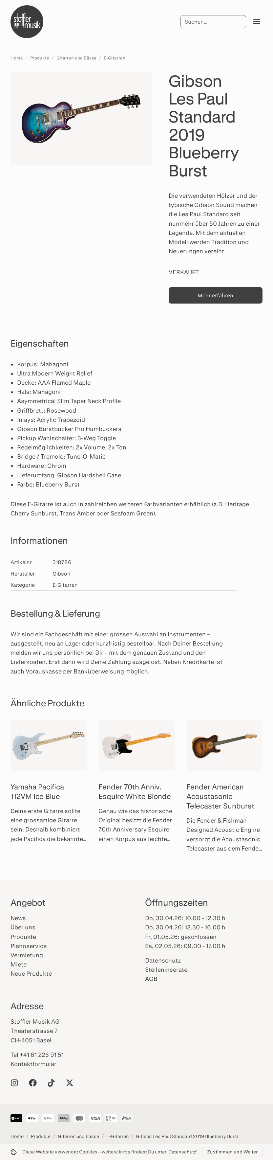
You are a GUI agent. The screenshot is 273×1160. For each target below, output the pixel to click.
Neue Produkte (31, 973)
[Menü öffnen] (256, 22)
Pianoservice (28, 946)
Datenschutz (163, 960)
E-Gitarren (114, 58)
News (18, 918)
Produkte (39, 58)
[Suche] (213, 21)
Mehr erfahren (215, 295)
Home (16, 58)
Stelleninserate (166, 969)
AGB (151, 978)
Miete (18, 964)
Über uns (22, 927)
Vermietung (26, 955)
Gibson (61, 573)
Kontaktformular (33, 1063)
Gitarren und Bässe (76, 58)
